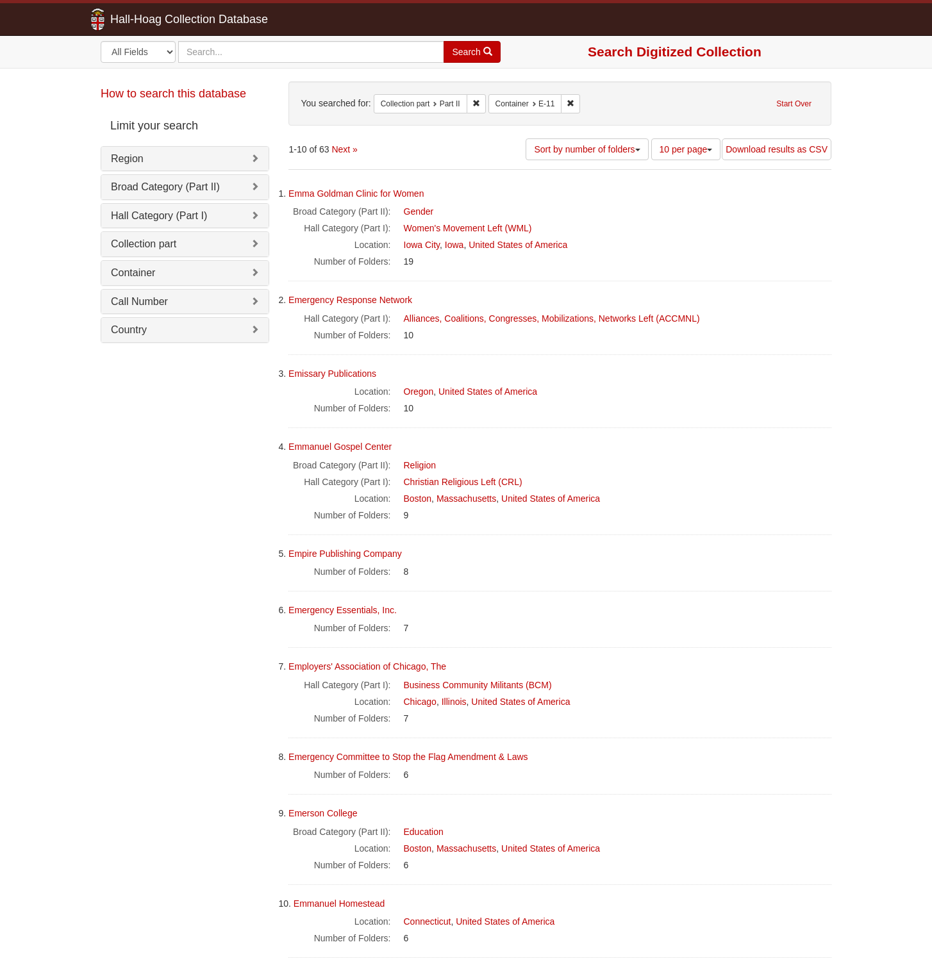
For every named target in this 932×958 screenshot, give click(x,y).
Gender (419, 211)
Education (424, 832)
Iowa (454, 245)
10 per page (686, 149)
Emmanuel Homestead (339, 903)
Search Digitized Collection (674, 51)
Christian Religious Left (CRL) (463, 482)
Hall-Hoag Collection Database (148, 19)
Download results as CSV (777, 149)
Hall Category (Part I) (159, 215)
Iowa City (422, 245)
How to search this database (173, 93)
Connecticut (427, 921)
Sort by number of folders (587, 149)
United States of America (518, 245)
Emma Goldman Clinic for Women (356, 193)
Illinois (454, 702)
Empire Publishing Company (345, 554)
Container (133, 272)
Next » (344, 149)
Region (127, 158)
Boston (418, 498)
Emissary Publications (332, 373)
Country (129, 329)
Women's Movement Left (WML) (468, 228)
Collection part (143, 243)
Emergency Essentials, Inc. (342, 610)
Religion (420, 465)
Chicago (420, 702)
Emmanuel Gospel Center (340, 447)
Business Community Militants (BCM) (478, 685)
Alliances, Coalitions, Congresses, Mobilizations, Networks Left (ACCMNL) (552, 318)
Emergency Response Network (350, 300)
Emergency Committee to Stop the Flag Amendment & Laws (408, 757)
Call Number (139, 301)
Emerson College (322, 813)
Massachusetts (466, 498)
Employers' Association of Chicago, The (367, 666)
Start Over (793, 103)
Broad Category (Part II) (165, 186)
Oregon (419, 391)
